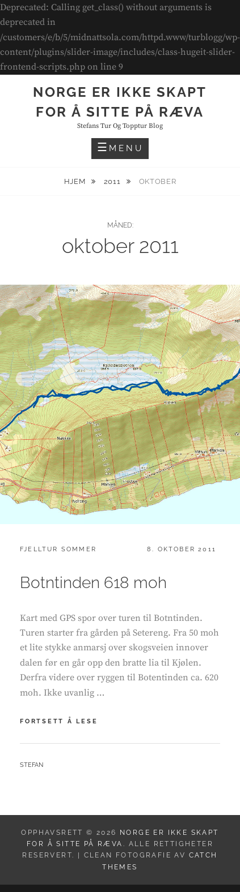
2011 (113, 181)
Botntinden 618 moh (93, 582)
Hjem (75, 181)
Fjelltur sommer (58, 549)
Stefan (31, 765)
